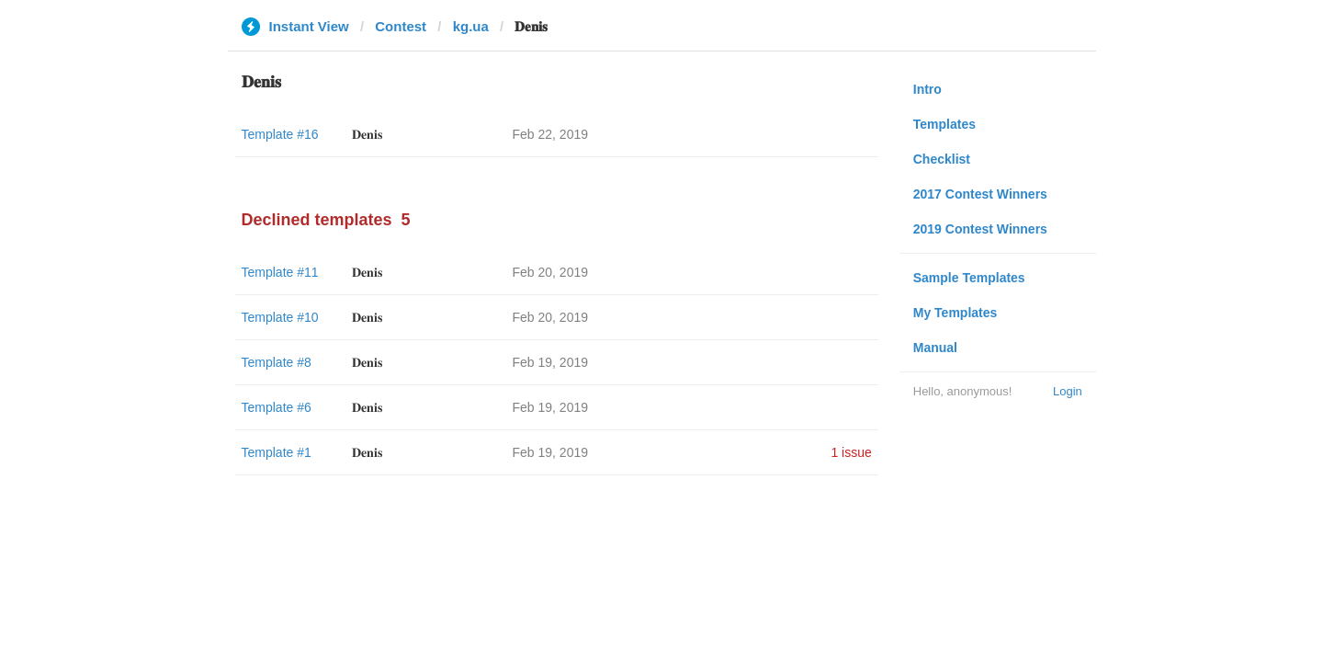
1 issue (851, 452)
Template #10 (280, 317)
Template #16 (280, 134)
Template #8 (276, 362)
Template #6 (276, 407)
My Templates (955, 312)
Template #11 (280, 272)
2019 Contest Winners (980, 229)
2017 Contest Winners (980, 194)
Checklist (941, 159)
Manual (935, 347)
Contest (400, 26)
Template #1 (276, 452)
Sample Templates (969, 277)
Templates (944, 124)
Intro (927, 89)
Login (1067, 391)
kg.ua (471, 26)
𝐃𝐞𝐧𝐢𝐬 (367, 134)
